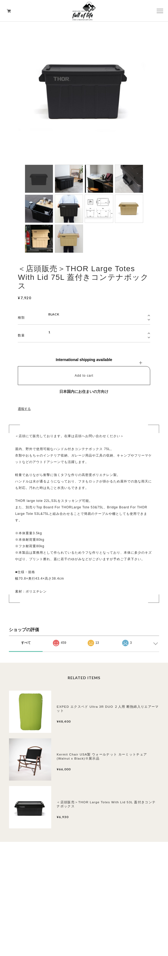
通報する (24, 409)
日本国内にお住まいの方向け (83, 391)
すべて (26, 643)
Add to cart (84, 375)
